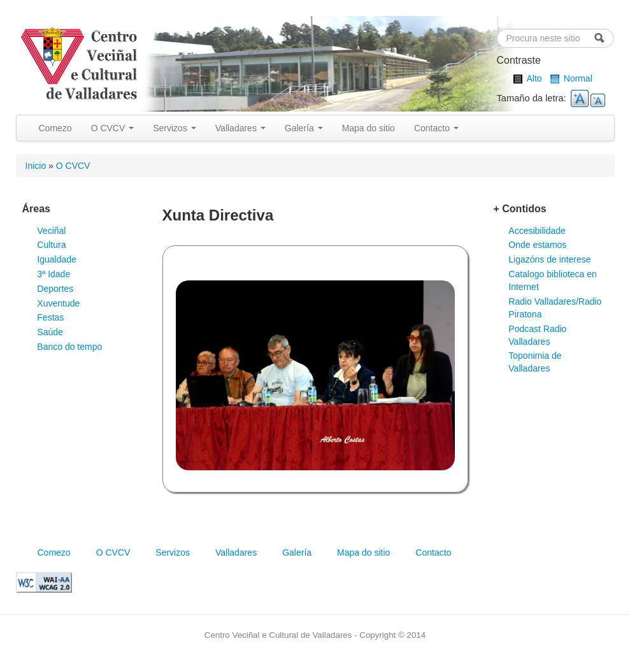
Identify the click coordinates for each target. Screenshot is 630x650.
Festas (50, 317)
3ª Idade (53, 274)
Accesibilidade (537, 231)
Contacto (436, 128)
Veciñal (51, 231)
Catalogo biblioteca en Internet (552, 280)
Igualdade (56, 259)
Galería (304, 128)
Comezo (55, 128)
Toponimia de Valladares (534, 361)
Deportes (55, 289)
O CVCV (112, 128)
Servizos (174, 128)
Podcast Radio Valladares (537, 335)
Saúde (49, 332)
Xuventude (58, 303)
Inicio (36, 166)
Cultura (51, 245)
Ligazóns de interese (549, 259)
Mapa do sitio (368, 128)
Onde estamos (537, 245)
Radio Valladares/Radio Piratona (554, 307)
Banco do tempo (69, 347)
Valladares (240, 128)
